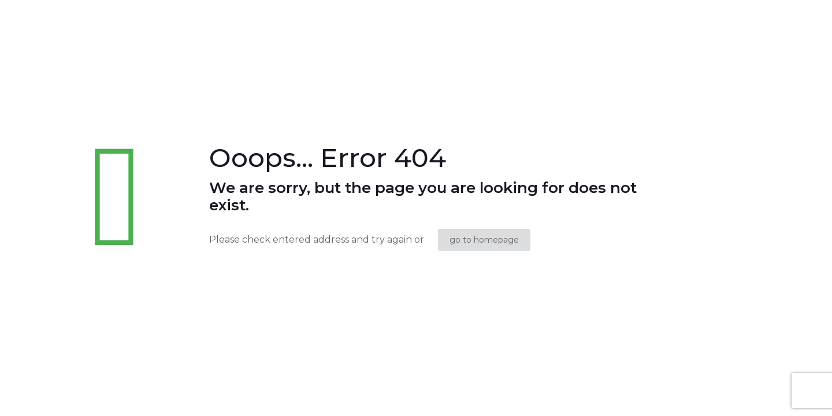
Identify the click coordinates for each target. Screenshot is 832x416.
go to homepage (484, 240)
